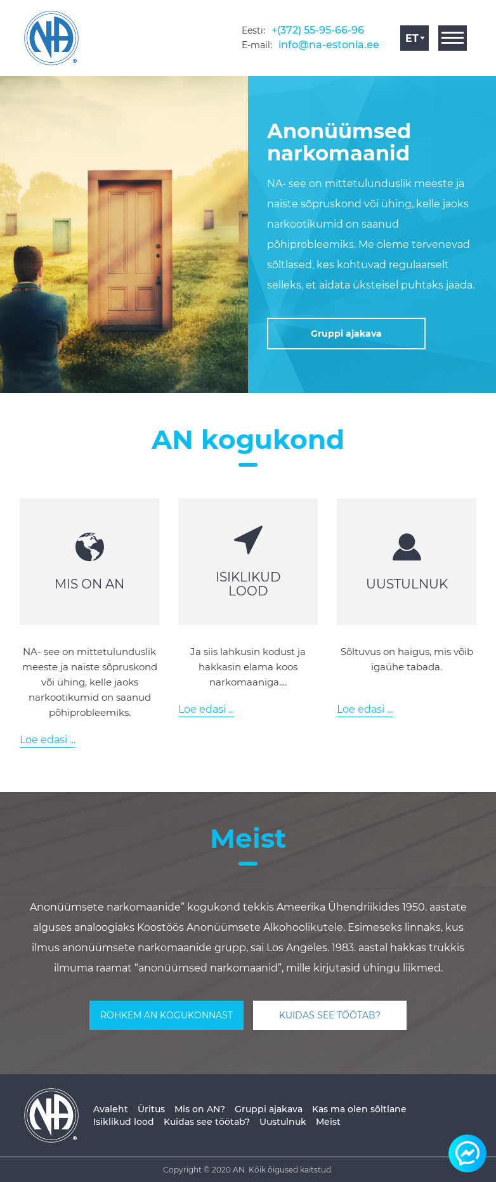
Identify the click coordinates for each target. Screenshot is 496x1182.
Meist (328, 1121)
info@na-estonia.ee (328, 45)
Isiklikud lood (123, 1121)
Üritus (151, 1109)
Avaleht (110, 1109)
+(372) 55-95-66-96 (317, 30)
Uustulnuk (282, 1121)
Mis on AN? (199, 1109)
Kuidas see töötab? (207, 1121)
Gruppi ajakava (269, 1109)
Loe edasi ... (47, 740)
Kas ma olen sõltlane (359, 1109)
